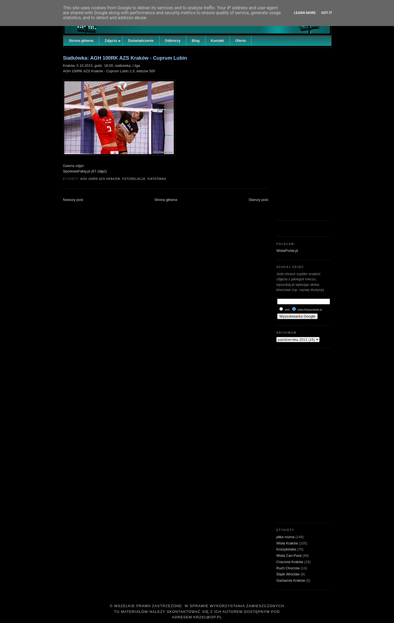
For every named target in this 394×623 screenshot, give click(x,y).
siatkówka (156, 178)
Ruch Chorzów (288, 568)
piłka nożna (285, 537)
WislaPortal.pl (287, 251)
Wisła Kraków (287, 543)
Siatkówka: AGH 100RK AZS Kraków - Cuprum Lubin (125, 58)
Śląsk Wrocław (288, 574)
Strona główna (166, 200)
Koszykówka (286, 549)
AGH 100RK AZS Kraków (100, 178)
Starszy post (258, 200)
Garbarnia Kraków (291, 580)
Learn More (305, 13)
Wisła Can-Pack (289, 555)
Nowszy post (73, 200)
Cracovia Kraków (290, 562)
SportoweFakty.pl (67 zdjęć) (85, 171)
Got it (326, 13)
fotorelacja (133, 178)
